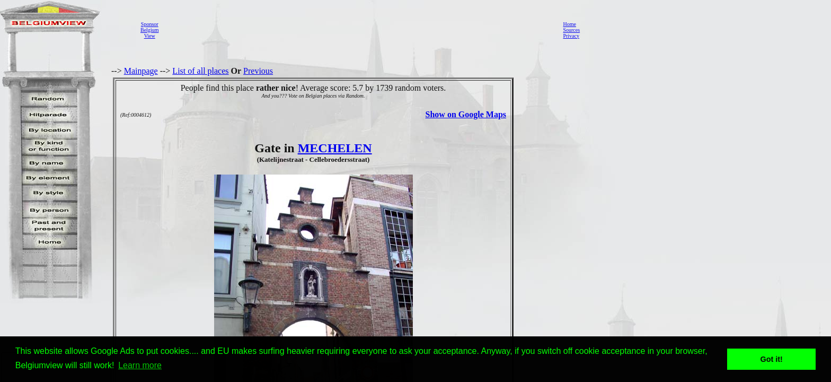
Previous (258, 70)
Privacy (571, 36)
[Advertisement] (358, 30)
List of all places (200, 70)
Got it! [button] (772, 359)
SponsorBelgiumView (149, 30)
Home (569, 24)
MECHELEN (335, 148)
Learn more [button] (140, 365)
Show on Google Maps (466, 114)
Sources (571, 30)
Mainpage (141, 70)
